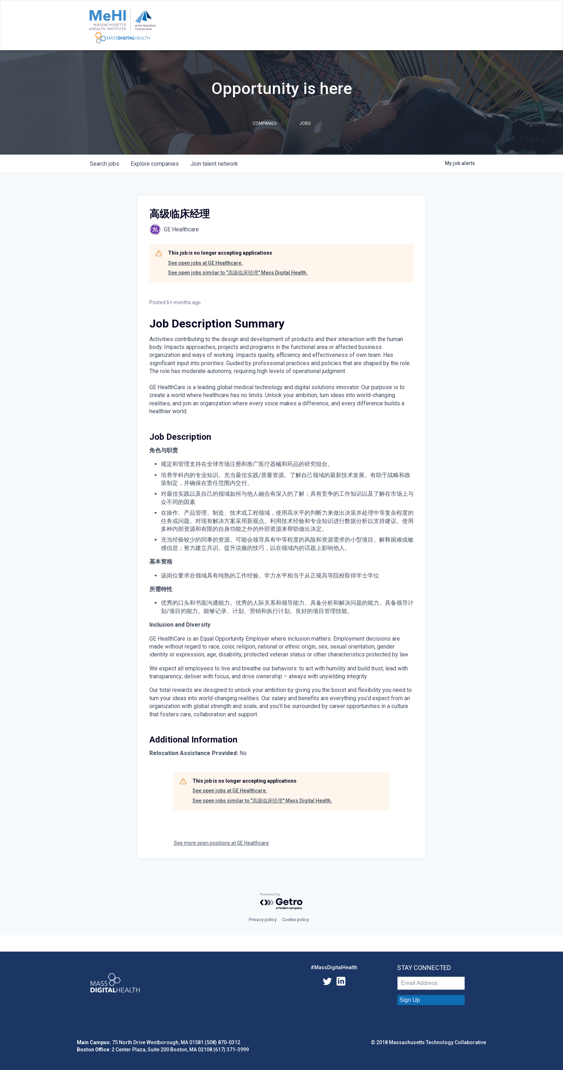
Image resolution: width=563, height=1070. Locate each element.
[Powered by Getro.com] (281, 901)
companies (155, 163)
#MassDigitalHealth (334, 967)
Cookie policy (295, 919)
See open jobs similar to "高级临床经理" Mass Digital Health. (238, 272)
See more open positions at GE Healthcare (221, 843)
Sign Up (410, 1000)
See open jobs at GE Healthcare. (205, 263)
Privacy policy (262, 919)
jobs (104, 163)
